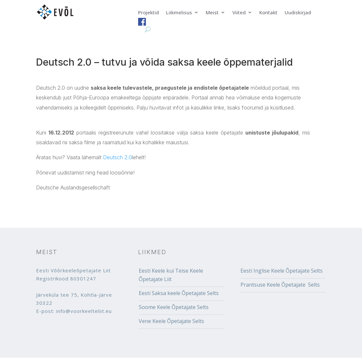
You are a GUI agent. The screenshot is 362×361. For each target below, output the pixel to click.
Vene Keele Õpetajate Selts (171, 321)
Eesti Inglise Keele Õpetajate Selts (281, 270)
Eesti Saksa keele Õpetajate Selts (179, 293)
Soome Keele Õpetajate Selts (174, 307)
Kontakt (268, 13)
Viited (239, 13)
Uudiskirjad (298, 13)
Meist (212, 13)
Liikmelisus (179, 13)
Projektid (148, 13)
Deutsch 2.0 (117, 157)
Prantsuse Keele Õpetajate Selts (280, 284)
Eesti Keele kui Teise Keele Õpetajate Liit (171, 275)
